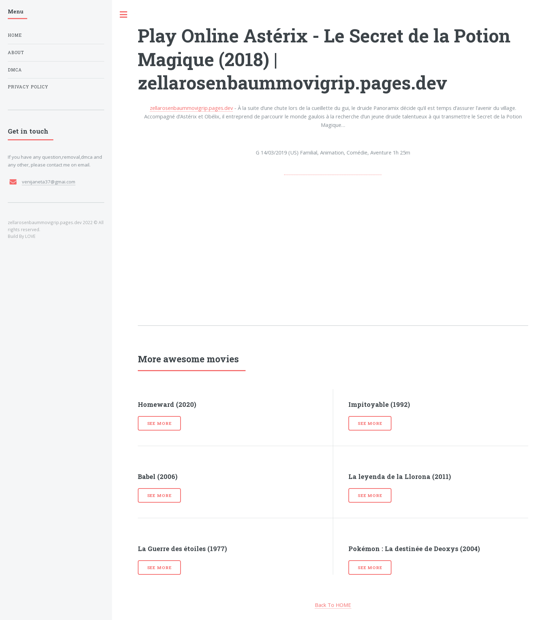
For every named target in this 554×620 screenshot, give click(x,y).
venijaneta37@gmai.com (48, 182)
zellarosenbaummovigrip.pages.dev (191, 107)
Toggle (123, 14)
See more (159, 423)
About (16, 52)
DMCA (15, 69)
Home (15, 35)
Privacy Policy (28, 86)
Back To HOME (333, 604)
